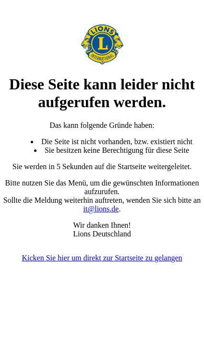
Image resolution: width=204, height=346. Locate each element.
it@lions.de (101, 209)
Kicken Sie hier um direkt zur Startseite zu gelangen (102, 258)
